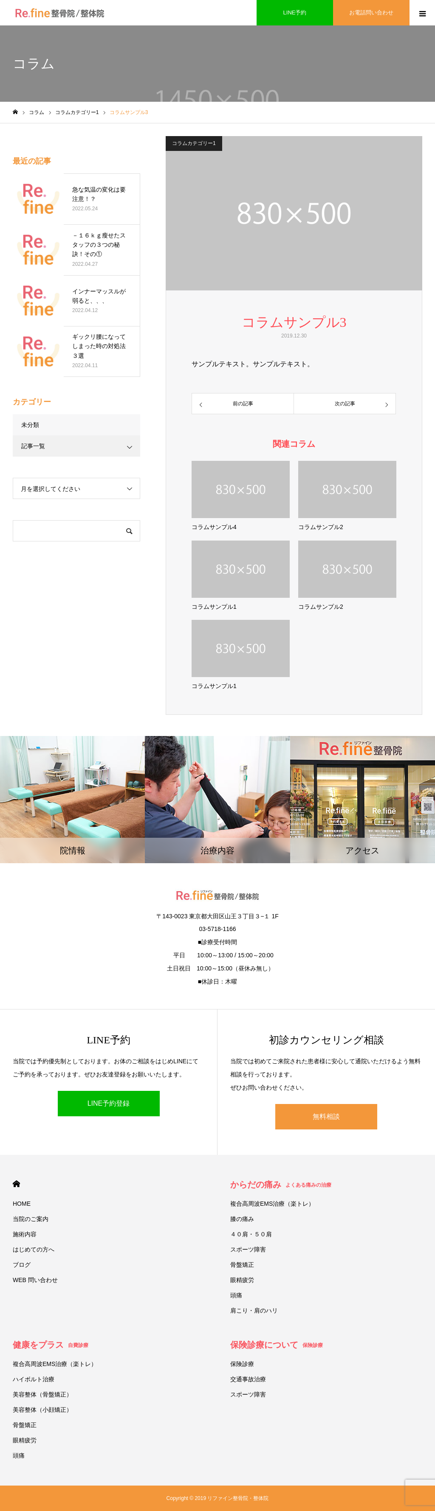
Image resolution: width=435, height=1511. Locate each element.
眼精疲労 (242, 1280)
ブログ (22, 1264)
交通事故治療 (248, 1379)
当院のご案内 (30, 1218)
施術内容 (25, 1234)
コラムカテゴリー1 (194, 143)
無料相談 (326, 1116)
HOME (16, 1184)
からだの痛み (280, 1184)
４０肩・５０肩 (251, 1234)
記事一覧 (33, 446)
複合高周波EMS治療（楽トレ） (272, 1203)
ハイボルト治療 (33, 1379)
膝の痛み (242, 1218)
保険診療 (242, 1363)
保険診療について (276, 1344)
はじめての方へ (33, 1249)
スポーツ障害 (248, 1249)
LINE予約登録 (109, 1103)
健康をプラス (50, 1344)
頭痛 (236, 1295)
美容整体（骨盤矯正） (42, 1394)
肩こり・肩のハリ (254, 1310)
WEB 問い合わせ (35, 1280)
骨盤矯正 (242, 1264)
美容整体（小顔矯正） (42, 1409)
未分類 (30, 424)
